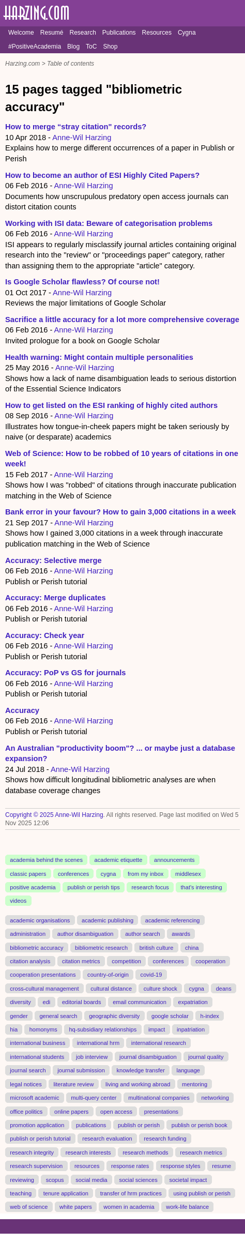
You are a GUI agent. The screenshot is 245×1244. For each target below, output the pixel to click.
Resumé (52, 32)
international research (158, 1043)
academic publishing (107, 920)
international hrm (98, 1043)
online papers (71, 1111)
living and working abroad (137, 1084)
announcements (174, 860)
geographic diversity (114, 1015)
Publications (119, 32)
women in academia (128, 1207)
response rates (130, 1166)
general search (58, 1015)
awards (181, 934)
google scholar (170, 1015)
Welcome (21, 32)
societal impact (188, 1179)
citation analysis (30, 961)
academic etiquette (119, 860)
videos (18, 901)
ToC (91, 46)
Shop (110, 46)
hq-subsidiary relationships (102, 1029)
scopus (55, 1179)
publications (91, 1125)
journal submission (81, 1070)
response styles (181, 1166)
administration (27, 934)
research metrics (201, 1152)
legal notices (25, 1084)
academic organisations (40, 920)
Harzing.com (22, 63)
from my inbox (145, 873)
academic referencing (172, 920)
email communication (139, 1002)
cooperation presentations (42, 975)
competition (126, 961)
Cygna (187, 32)
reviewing (22, 1179)
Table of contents (70, 63)
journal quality (205, 1057)
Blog (73, 46)
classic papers (28, 873)
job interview (92, 1057)
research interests (88, 1152)
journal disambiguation (148, 1057)
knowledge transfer (141, 1070)
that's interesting (201, 887)
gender (18, 1015)
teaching (21, 1193)
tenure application (65, 1193)
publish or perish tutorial (40, 1138)
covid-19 (151, 975)
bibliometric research (101, 947)
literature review (73, 1084)
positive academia (32, 887)
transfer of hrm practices (131, 1193)
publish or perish (139, 1125)
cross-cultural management (44, 988)
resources (87, 1166)
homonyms (43, 1029)
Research (82, 32)
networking (214, 1098)
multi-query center (93, 1098)
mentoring (194, 1084)
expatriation (193, 1002)
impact (156, 1029)
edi (46, 1002)
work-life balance (187, 1207)
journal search (27, 1070)
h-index (210, 1015)
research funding (165, 1138)
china (191, 947)
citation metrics (81, 961)
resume (221, 1166)
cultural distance (111, 988)
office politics (26, 1111)
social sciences (138, 1179)
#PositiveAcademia (34, 46)
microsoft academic (34, 1098)
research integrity (32, 1152)
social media (91, 1179)
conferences (73, 873)
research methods (145, 1152)
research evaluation (107, 1138)
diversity (20, 1002)
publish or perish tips (93, 887)
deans (224, 988)
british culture (157, 947)
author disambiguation (85, 934)
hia (14, 1029)
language (188, 1070)
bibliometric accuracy (36, 947)
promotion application (37, 1125)
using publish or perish (202, 1193)
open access (116, 1111)
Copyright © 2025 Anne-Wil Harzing (54, 814)
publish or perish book (199, 1125)
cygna (108, 873)
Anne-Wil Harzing (81, 137)
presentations (161, 1111)
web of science (29, 1207)
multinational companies (159, 1098)
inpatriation (191, 1029)
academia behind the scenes (46, 860)
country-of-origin (108, 975)
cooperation (210, 961)
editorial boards (81, 1002)
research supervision (36, 1166)
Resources (157, 32)
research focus (150, 887)
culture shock (160, 988)
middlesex (188, 873)
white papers (75, 1207)
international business (37, 1043)
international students (37, 1057)
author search (142, 934)
